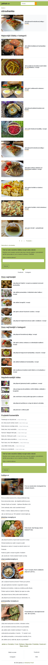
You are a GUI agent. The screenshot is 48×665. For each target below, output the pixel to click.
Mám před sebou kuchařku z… (9, 439)
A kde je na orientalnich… (8, 449)
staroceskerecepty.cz (9, 559)
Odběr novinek (12, 652)
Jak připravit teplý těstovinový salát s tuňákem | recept (29, 321)
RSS (36, 657)
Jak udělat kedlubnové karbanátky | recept (26, 362)
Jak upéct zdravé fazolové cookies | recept (26, 311)
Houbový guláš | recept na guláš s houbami (13, 552)
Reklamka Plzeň (29, 662)
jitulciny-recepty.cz (8, 517)
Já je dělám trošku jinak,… (8, 446)
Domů (3, 8)
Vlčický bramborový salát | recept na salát (13, 543)
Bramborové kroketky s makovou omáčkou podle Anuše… (17, 588)
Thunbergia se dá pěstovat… (9, 419)
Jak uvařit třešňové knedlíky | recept (36, 129)
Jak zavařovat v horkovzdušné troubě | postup (14, 556)
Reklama (21, 644)
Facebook (20, 272)
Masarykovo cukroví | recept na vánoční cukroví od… (15, 546)
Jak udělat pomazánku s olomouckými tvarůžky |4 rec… (16, 636)
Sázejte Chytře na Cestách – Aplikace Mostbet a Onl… (16, 504)
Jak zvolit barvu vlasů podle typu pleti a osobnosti (28, 396)
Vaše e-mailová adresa (9, 257)
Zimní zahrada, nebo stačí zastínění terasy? (13, 507)
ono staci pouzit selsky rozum (9, 423)
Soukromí (42, 644)
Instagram (28, 272)
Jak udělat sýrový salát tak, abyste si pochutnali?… (15, 639)
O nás (16, 644)
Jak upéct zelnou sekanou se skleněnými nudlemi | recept (33, 168)
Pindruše (3, 549)
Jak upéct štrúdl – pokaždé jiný (34, 228)
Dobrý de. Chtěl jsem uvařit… (9, 436)
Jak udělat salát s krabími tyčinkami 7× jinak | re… (15, 630)
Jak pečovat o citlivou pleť (21, 410)
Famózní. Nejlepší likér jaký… (9, 432)
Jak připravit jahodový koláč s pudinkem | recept (27, 383)
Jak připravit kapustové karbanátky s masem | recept (29, 352)
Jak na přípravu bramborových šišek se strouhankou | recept (35, 66)
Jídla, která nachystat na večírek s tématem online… (15, 623)
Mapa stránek (24, 646)
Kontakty (11, 644)
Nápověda (29, 644)
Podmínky (36, 644)
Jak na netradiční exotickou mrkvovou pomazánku (15, 627)
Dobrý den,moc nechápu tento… (10, 426)
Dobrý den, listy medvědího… (9, 429)
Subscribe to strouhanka (8, 245)
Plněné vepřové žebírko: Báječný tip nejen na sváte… (15, 591)
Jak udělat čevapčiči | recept (21, 302)
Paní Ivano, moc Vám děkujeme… (10, 442)
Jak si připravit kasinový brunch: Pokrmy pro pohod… (16, 581)
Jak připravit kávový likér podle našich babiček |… (15, 594)
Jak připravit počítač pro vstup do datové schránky (28, 403)
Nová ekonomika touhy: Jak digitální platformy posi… (16, 501)
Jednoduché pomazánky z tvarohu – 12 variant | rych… (16, 633)
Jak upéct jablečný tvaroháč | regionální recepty (14, 585)
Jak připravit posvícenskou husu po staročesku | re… (16, 597)
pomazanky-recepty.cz (10, 601)
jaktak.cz (4, 644)
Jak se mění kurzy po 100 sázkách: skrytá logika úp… (16, 514)
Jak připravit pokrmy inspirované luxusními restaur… (15, 540)
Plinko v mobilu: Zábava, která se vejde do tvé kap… (15, 511)
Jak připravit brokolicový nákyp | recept (25, 334)
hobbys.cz (5, 475)
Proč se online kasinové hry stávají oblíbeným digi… (15, 498)
